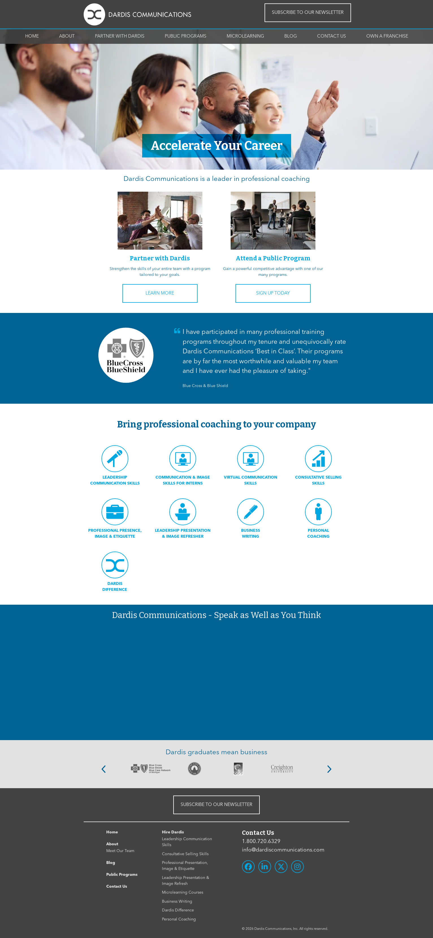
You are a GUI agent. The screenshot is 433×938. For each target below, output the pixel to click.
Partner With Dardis (119, 36)
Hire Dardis (173, 832)
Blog (290, 36)
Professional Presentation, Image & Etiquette (185, 866)
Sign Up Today (273, 293)
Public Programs (185, 36)
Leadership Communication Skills (187, 842)
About (67, 36)
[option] (151, 768)
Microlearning (245, 36)
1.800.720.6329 (261, 841)
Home (32, 36)
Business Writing (177, 902)
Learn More (160, 293)
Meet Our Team (120, 851)
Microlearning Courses (182, 892)
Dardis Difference (178, 910)
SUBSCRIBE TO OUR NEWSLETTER (308, 12)
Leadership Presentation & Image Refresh (185, 881)
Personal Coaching (179, 919)
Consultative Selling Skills (185, 854)
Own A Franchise (387, 36)
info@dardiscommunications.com (283, 850)
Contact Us (331, 36)
